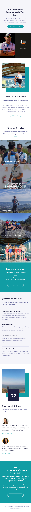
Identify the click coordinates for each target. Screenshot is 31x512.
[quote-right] (13, 395)
